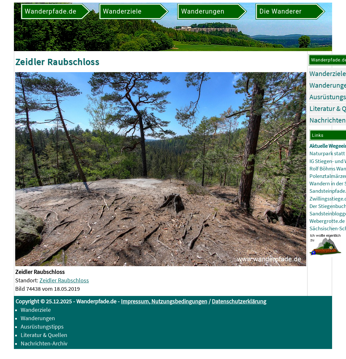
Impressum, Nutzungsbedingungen (164, 301)
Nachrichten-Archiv (44, 343)
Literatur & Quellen (44, 335)
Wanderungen (38, 318)
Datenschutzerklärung (239, 301)
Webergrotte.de (327, 221)
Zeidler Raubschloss (64, 280)
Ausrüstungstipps (42, 326)
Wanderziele (327, 73)
